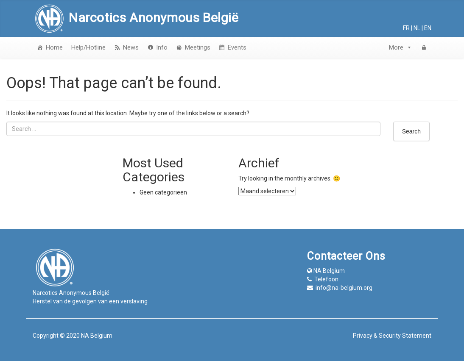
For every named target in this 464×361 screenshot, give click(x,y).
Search (411, 131)
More (400, 47)
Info (162, 47)
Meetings (197, 47)
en (427, 28)
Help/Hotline (88, 47)
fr (406, 28)
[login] (423, 47)
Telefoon (326, 279)
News (131, 47)
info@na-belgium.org (344, 287)
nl (417, 28)
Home (54, 47)
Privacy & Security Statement (392, 335)
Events (237, 47)
